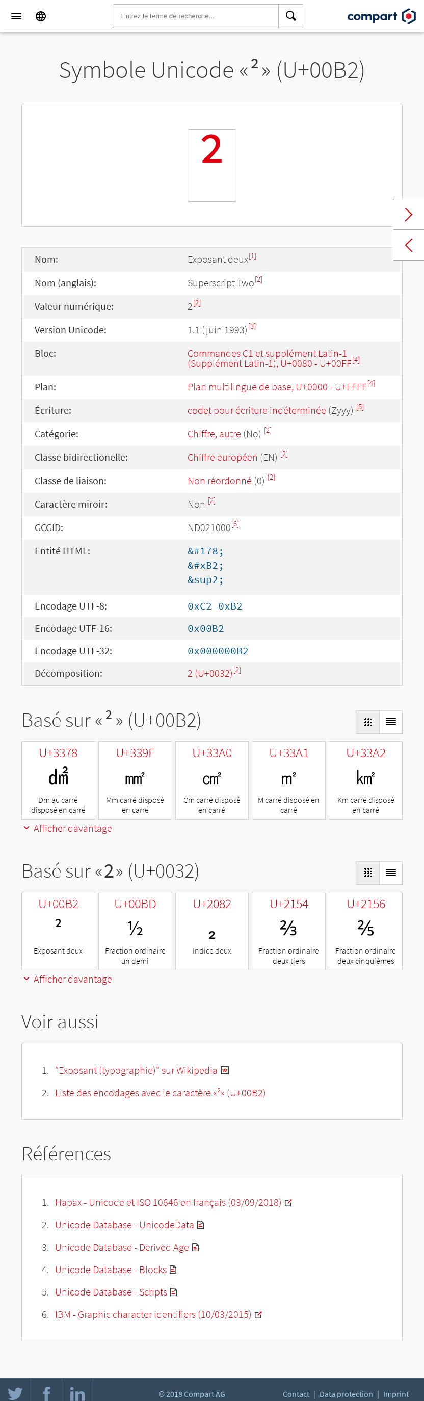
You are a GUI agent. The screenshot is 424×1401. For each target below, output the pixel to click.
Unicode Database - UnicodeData (124, 1224)
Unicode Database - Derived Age (122, 1246)
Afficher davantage (66, 828)
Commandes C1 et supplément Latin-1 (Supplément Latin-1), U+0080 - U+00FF (270, 358)
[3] (252, 326)
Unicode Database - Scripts (111, 1291)
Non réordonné (220, 480)
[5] (360, 406)
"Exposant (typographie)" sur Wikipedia (136, 1070)
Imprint (396, 1394)
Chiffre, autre (214, 433)
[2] (258, 279)
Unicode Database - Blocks (111, 1269)
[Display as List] (391, 722)
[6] (235, 523)
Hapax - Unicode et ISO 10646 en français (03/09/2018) (168, 1202)
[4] (356, 359)
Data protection (346, 1394)
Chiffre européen (223, 457)
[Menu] (16, 16)
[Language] (41, 16)
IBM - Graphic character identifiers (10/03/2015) (153, 1314)
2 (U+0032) (210, 673)
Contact (296, 1394)
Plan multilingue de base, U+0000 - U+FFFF (277, 386)
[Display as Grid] (367, 722)
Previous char (408, 245)
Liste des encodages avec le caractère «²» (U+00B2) (160, 1092)
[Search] (291, 16)
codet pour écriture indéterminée (257, 410)
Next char (408, 214)
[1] (252, 255)
